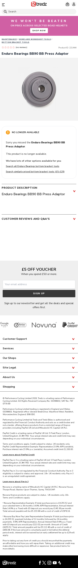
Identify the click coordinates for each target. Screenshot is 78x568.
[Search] (39, 11)
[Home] (39, 5)
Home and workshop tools (35, 39)
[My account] (73, 4)
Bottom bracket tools (15, 42)
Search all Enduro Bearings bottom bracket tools (32, 166)
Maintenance (9, 39)
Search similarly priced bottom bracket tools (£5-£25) (35, 171)
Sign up (39, 293)
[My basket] (67, 4)
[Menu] (14, 5)
